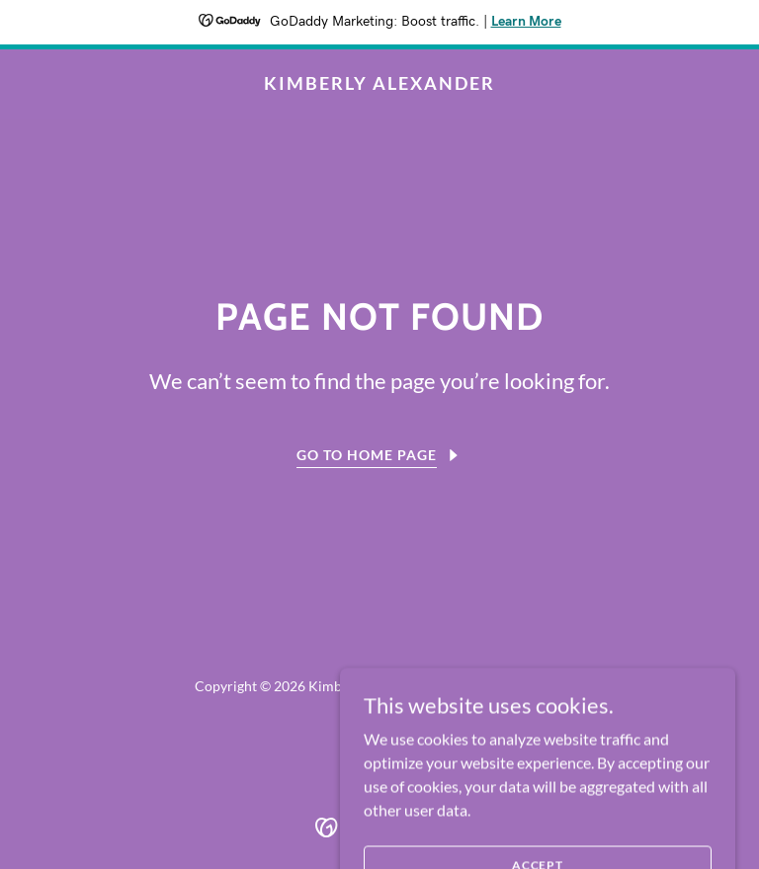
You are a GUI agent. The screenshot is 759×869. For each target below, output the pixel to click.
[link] (379, 83)
